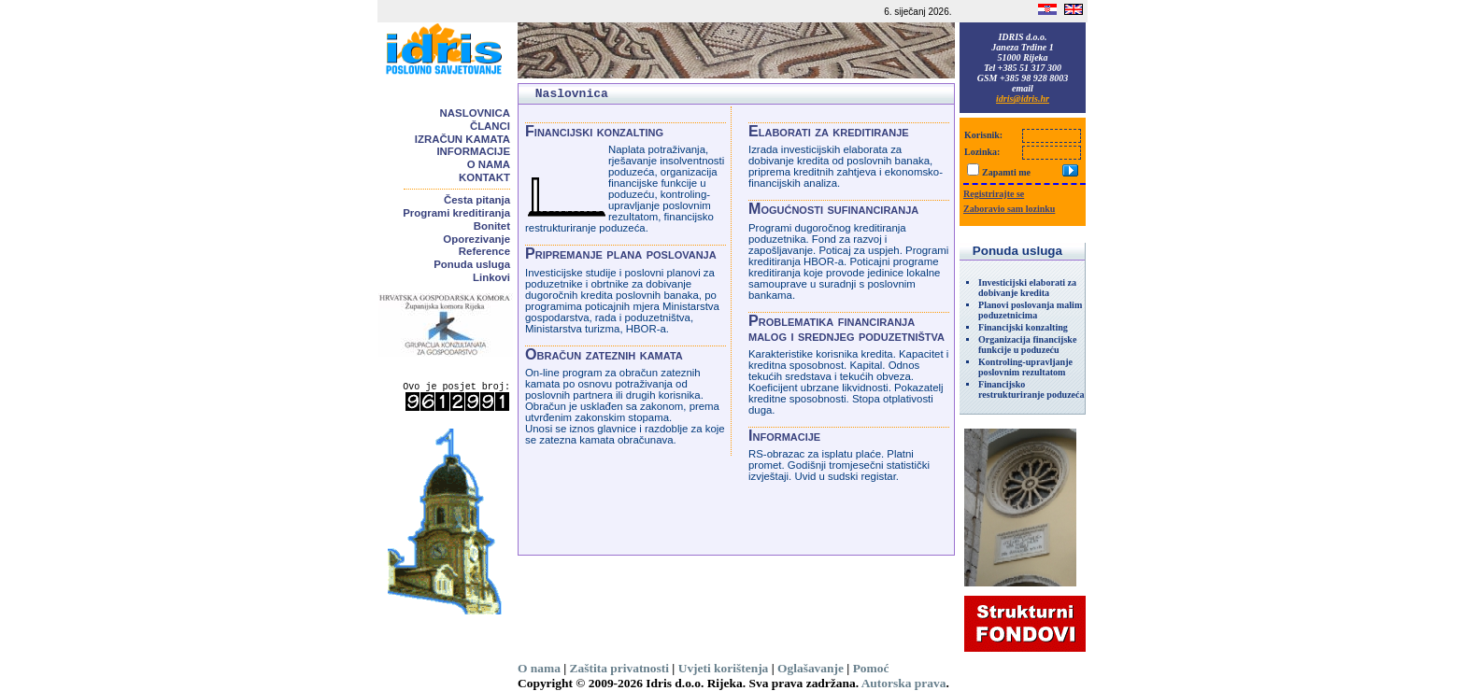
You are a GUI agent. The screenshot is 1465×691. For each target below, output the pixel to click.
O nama (488, 164)
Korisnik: (983, 135)
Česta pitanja (477, 199)
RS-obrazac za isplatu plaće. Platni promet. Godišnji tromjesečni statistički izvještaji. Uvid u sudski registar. (839, 465)
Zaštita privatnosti (619, 668)
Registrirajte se (993, 194)
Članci (490, 126)
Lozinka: (982, 152)
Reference (484, 251)
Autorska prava (903, 683)
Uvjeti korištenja (723, 668)
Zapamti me (1006, 172)
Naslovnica (475, 113)
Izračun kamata (462, 139)
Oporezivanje (476, 239)
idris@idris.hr (1022, 98)
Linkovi (491, 277)
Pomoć (871, 668)
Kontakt (484, 177)
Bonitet (492, 226)
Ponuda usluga (472, 264)
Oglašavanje (810, 668)
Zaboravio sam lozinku (1009, 209)
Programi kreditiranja (456, 213)
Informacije (473, 151)
